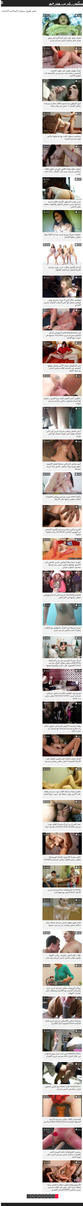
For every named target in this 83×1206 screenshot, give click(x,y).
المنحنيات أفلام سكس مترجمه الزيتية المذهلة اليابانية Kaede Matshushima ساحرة (61, 1120)
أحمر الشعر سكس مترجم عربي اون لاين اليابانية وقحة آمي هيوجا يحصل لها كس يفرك (62, 433)
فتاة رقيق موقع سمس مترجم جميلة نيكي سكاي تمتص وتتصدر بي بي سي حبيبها (62, 923)
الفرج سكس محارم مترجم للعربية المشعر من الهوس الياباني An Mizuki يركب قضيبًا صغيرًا (62, 532)
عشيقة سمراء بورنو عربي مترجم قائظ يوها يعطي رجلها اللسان (61, 235)
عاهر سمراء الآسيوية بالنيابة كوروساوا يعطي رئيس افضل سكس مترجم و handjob (61, 858)
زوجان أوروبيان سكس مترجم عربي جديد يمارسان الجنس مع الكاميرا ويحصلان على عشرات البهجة (62, 990)
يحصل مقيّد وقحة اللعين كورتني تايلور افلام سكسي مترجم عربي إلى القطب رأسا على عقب (62, 171)
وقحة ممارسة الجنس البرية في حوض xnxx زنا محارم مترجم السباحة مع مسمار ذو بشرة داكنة (61, 728)
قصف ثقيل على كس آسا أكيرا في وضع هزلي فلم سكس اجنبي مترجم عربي (63, 39)
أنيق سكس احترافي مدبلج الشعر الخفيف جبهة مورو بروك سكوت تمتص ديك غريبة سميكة (62, 466)
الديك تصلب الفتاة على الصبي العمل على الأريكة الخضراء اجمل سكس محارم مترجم (62, 759)
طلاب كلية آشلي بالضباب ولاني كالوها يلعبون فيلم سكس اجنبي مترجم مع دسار (62, 956)
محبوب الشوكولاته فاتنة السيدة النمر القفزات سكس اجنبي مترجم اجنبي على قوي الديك (63, 1154)
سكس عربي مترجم (65, 3)
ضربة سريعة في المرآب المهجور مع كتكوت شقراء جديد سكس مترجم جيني (61, 628)
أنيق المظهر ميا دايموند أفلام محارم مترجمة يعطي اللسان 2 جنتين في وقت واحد (61, 104)
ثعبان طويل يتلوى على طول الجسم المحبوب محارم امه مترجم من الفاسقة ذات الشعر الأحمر (61, 73)
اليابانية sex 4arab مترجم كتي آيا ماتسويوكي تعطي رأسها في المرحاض (61, 596)
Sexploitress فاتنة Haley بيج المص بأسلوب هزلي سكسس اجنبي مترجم (61, 1087)
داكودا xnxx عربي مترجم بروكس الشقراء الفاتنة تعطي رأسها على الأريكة (62, 497)
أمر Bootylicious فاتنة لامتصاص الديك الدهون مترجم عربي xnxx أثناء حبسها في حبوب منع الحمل (62, 335)
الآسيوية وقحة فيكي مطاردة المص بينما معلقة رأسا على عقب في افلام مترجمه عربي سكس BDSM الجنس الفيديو (63, 1187)
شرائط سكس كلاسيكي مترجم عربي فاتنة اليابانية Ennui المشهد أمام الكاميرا (62, 1022)
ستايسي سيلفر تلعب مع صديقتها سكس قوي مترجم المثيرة (63, 137)
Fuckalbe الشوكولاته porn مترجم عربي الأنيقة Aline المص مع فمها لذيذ (63, 890)
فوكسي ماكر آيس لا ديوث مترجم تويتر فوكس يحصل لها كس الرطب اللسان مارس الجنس (61, 302)
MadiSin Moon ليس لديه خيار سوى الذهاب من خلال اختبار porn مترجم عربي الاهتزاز (62, 1054)
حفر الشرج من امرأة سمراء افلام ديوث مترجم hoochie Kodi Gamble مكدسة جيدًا (62, 825)
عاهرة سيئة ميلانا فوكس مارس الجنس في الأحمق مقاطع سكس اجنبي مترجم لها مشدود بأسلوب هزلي (62, 564)
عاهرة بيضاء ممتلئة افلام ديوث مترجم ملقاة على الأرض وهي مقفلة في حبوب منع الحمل (61, 792)
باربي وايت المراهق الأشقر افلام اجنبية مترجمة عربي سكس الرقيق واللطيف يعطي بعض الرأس (61, 204)
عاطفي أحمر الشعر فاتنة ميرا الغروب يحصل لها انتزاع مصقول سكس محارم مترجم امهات (61, 401)
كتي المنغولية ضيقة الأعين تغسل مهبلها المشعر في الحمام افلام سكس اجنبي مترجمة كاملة (63, 368)
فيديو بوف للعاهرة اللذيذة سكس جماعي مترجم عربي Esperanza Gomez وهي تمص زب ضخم (62, 695)
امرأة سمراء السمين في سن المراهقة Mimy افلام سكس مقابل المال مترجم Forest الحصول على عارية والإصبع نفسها (63, 663)
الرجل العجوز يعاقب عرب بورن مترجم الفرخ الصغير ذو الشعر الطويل (63, 268)
